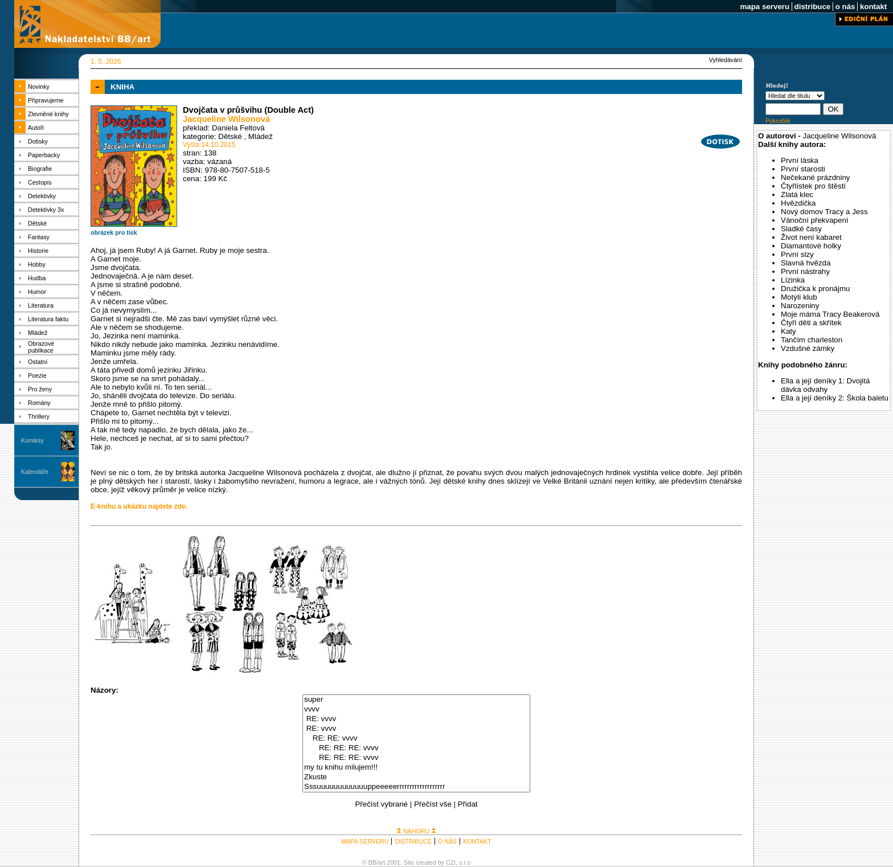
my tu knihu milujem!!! (416, 767)
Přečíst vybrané (381, 804)
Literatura (41, 305)
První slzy (797, 254)
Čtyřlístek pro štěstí (813, 186)
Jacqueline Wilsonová (226, 119)
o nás (845, 6)
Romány (39, 402)
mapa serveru (765, 6)
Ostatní (37, 361)
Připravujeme (46, 100)
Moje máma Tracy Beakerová (830, 314)
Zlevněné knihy (48, 114)
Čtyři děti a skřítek (811, 322)
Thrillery (39, 416)
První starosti (803, 169)
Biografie (40, 168)
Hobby (37, 264)
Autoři (36, 127)
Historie (38, 250)
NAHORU (416, 831)
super (416, 700)
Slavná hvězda (805, 263)
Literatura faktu (48, 319)
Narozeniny (800, 305)
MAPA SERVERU (364, 841)
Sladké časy (801, 228)
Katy (788, 331)
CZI (451, 862)
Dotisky (38, 141)
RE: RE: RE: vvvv (416, 748)
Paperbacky (44, 155)
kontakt (873, 6)
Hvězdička (798, 203)
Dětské (37, 223)
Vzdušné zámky (807, 348)
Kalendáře (35, 471)
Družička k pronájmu (815, 288)
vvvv (416, 709)
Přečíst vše (433, 804)
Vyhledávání (725, 59)
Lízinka (793, 280)
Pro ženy (40, 389)
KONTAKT (477, 841)
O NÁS (447, 841)
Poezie (37, 375)
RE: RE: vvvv (416, 738)
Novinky (39, 86)
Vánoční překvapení (815, 220)
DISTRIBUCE (413, 841)
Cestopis (39, 182)
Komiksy (32, 440)
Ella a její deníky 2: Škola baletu (834, 398)
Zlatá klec (797, 194)
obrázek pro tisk (114, 232)
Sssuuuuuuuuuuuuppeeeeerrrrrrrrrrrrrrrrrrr (416, 787)
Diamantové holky (811, 246)
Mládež (37, 332)
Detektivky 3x (46, 209)
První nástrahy (805, 271)
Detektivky (42, 196)
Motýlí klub (799, 297)
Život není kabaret (811, 237)
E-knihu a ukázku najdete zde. (139, 506)
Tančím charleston (811, 340)
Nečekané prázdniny (815, 177)
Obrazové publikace (41, 347)
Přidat (468, 804)
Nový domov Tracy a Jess (824, 211)
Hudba (37, 278)
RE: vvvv (416, 719)
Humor (37, 291)
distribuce (812, 6)
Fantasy (39, 237)
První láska (799, 160)
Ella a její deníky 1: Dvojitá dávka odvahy (825, 385)
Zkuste (416, 777)
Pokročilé (777, 120)
